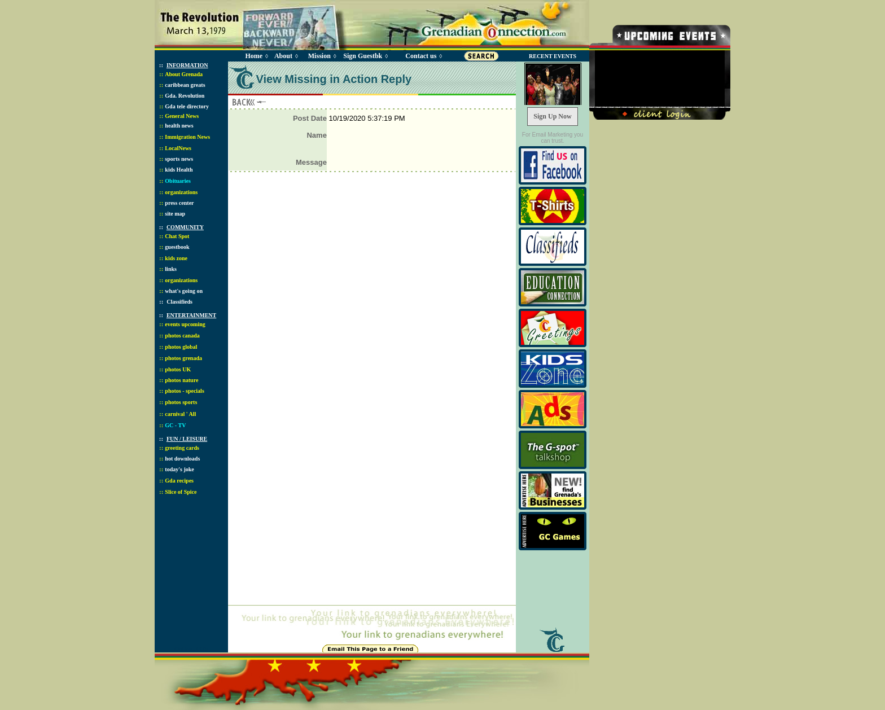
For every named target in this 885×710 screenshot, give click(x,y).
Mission (319, 56)
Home (253, 56)
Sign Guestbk (364, 56)
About (283, 56)
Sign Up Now (552, 116)
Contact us (420, 56)
